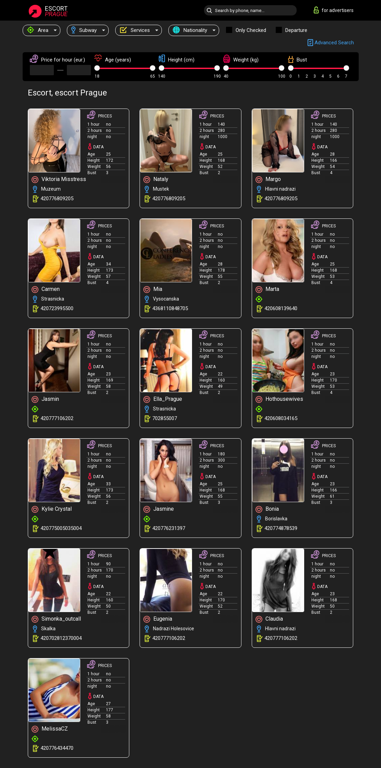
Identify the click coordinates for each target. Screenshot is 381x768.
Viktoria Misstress (59, 179)
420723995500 (56, 308)
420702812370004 (61, 638)
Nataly (155, 179)
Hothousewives (279, 399)
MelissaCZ (50, 729)
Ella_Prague (162, 399)
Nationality (190, 30)
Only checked (251, 30)
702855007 (164, 418)
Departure (296, 30)
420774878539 (280, 528)
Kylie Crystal (52, 509)
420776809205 (56, 198)
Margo (268, 179)
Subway (84, 30)
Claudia (269, 619)
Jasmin (45, 399)
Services (135, 30)
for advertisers (334, 10)
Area (37, 30)
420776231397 (168, 528)
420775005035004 (61, 528)
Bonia (267, 509)
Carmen (46, 289)
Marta (267, 289)
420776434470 (56, 748)
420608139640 (280, 308)
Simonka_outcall (56, 619)
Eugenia (157, 619)
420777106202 (56, 418)
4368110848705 (170, 308)
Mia (152, 289)
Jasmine (158, 509)
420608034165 (280, 418)
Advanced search (331, 42)
